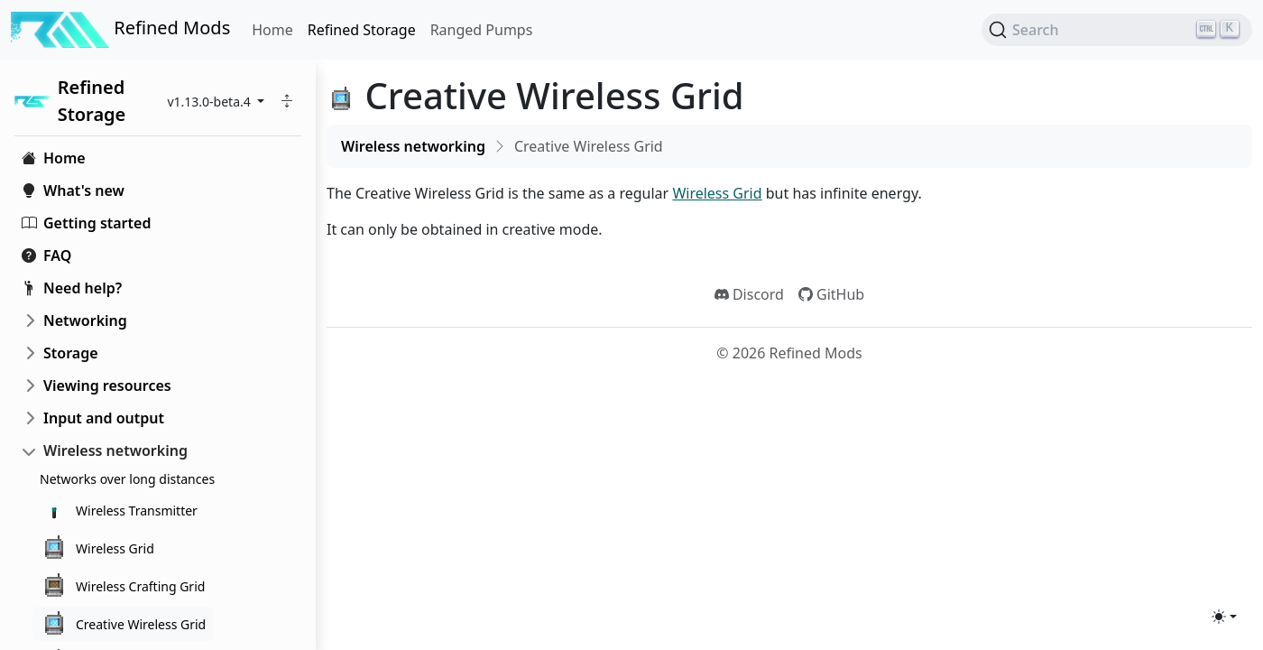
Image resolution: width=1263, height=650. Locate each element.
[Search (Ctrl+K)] (1117, 30)
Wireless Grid (716, 193)
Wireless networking (115, 450)
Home (272, 30)
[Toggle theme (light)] (1224, 617)
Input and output (103, 418)
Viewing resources (107, 385)
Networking (85, 320)
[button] (286, 101)
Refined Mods (120, 30)
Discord (749, 294)
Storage (70, 353)
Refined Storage (362, 30)
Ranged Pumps (481, 30)
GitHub (831, 294)
